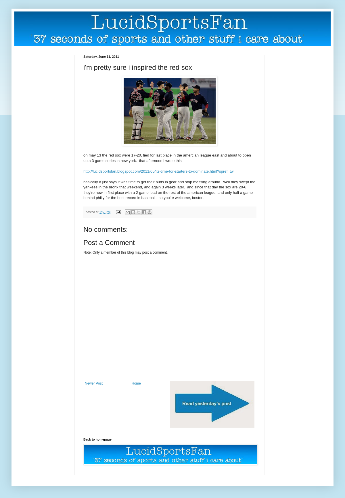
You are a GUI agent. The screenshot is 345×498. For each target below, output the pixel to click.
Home (136, 383)
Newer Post (94, 383)
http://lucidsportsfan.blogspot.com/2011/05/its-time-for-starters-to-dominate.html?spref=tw (158, 171)
